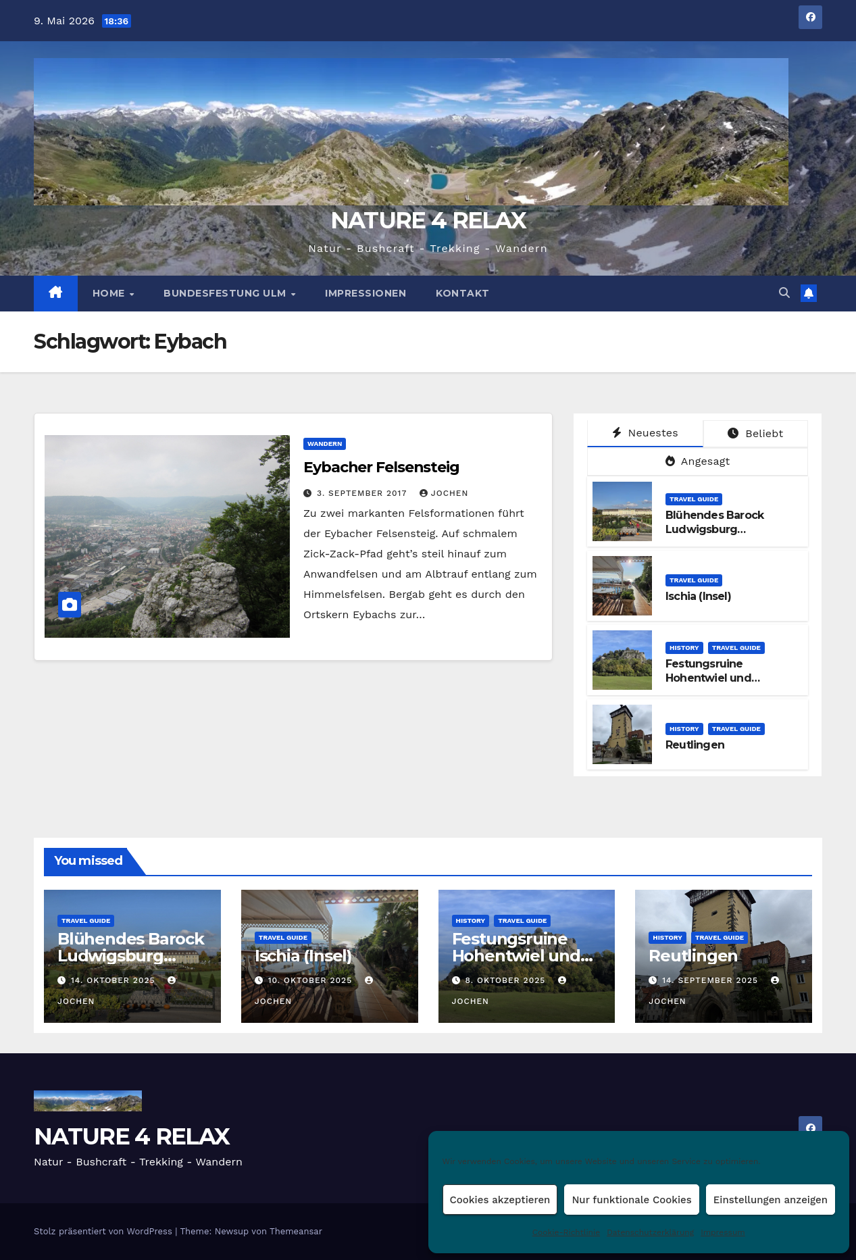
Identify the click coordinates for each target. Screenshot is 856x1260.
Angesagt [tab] (697, 461)
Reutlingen (694, 744)
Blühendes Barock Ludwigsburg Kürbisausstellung (714, 529)
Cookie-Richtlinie (566, 1232)
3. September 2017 (363, 493)
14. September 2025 (711, 980)
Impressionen (365, 293)
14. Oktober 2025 (114, 980)
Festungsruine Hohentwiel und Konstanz (708, 678)
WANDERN (324, 443)
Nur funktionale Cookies (631, 1200)
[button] (784, 292)
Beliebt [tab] (755, 433)
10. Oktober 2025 (311, 980)
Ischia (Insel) (698, 596)
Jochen (444, 493)
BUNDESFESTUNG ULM (226, 293)
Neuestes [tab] (645, 432)
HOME (110, 293)
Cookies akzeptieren (500, 1200)
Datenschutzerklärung (650, 1232)
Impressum (723, 1232)
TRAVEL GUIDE (694, 499)
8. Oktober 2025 (507, 980)
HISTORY (684, 647)
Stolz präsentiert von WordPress (104, 1231)
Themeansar (296, 1231)
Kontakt (463, 293)
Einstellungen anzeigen (770, 1200)
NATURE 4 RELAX (428, 220)
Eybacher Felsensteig (381, 467)
